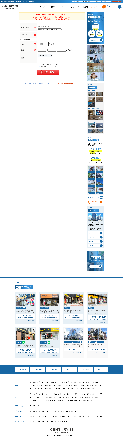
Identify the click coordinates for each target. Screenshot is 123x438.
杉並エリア (54, 382)
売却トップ (33, 394)
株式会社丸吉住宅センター (59, 421)
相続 (93, 394)
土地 (89, 382)
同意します (42, 66)
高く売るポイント (35, 400)
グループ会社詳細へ (77, 353)
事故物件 (99, 394)
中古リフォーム (34, 406)
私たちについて (43, 416)
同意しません (53, 66)
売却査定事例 (68, 394)
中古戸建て (73, 382)
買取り (39, 397)
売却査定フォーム (44, 394)
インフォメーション (44, 411)
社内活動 (81, 416)
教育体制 (63, 416)
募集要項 (99, 416)
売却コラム (78, 394)
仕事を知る (54, 416)
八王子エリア (44, 382)
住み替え (86, 394)
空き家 (32, 397)
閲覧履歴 (39, 369)
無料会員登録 (34, 382)
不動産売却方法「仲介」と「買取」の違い (70, 397)
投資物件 (96, 382)
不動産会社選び (87, 400)
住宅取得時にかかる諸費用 (52, 389)
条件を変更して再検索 (34, 83)
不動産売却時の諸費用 (91, 397)
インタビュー (91, 416)
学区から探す (75, 385)
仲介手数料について (60, 400)
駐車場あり (48, 385)
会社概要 (32, 411)
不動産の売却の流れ (49, 397)
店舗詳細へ (31, 320)
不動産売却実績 (57, 394)
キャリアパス (72, 416)
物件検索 (23, 369)
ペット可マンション (36, 385)
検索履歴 (55, 369)
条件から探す (85, 385)
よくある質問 (90, 389)
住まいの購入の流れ (36, 389)
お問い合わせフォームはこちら (68, 83)
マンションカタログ (98, 385)
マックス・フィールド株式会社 (39, 421)
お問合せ (65, 411)
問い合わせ (102, 369)
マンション (82, 382)
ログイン (116, 1)
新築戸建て (63, 382)
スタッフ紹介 (56, 411)
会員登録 (86, 369)
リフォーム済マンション (61, 385)
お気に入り (70, 369)
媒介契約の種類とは (74, 400)
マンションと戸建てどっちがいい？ (73, 389)
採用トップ (33, 416)
